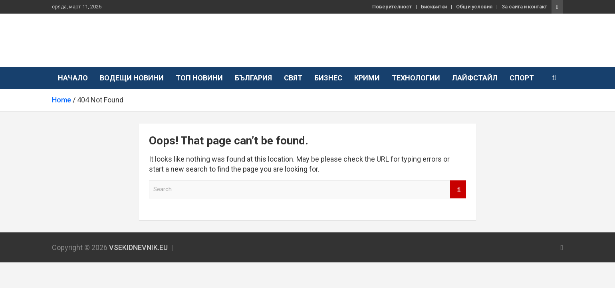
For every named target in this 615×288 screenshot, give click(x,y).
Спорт (522, 78)
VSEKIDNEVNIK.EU (119, 35)
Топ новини (199, 78)
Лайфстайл (475, 78)
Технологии (416, 78)
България (253, 78)
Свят (293, 78)
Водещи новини (132, 78)
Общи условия (474, 7)
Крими (367, 78)
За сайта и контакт (524, 7)
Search (458, 189)
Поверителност (392, 7)
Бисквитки (434, 7)
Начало (73, 78)
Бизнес (328, 78)
